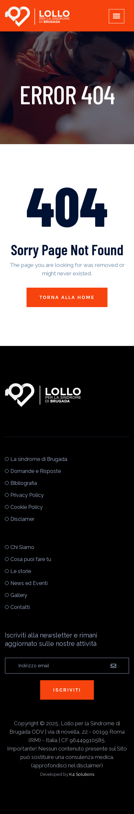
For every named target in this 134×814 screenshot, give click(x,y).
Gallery (18, 595)
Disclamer (22, 519)
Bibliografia (23, 483)
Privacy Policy (27, 495)
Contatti (20, 607)
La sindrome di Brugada (38, 459)
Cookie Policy (26, 507)
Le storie (20, 571)
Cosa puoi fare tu (30, 559)
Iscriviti (67, 690)
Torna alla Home (67, 297)
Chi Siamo (22, 547)
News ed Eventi (29, 583)
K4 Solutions (81, 774)
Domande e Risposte (35, 471)
